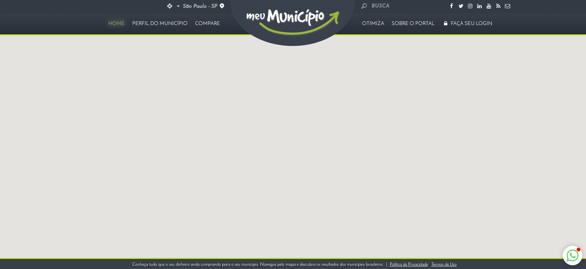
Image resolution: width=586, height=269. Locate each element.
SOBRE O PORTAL (413, 24)
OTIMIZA (373, 24)
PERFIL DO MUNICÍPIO (160, 24)
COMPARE (207, 24)
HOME (116, 24)
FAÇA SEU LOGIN (467, 24)
